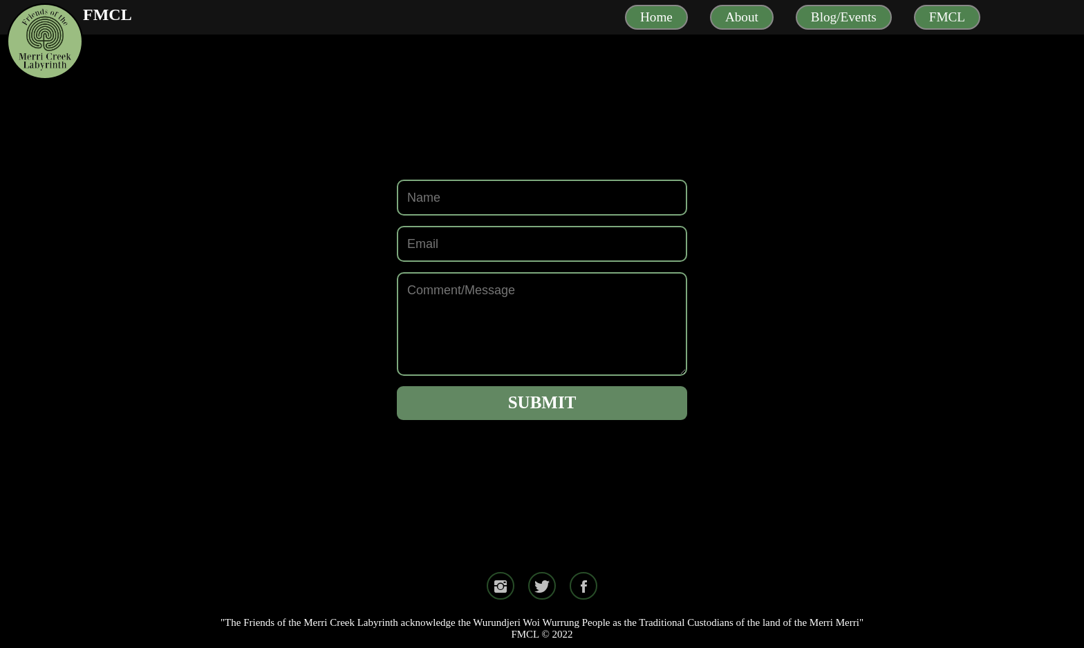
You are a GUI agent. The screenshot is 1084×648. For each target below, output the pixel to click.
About (741, 17)
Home (656, 17)
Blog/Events (844, 17)
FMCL (107, 14)
